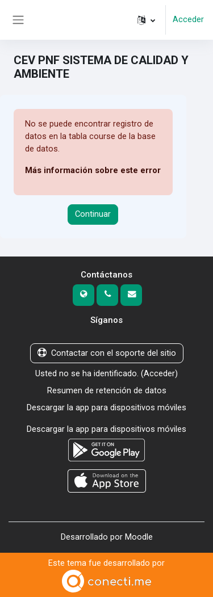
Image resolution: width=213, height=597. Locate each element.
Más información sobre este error (93, 170)
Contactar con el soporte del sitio (106, 353)
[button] (146, 20)
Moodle (139, 537)
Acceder (188, 19)
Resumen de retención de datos (106, 390)
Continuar (93, 214)
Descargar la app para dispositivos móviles (106, 407)
